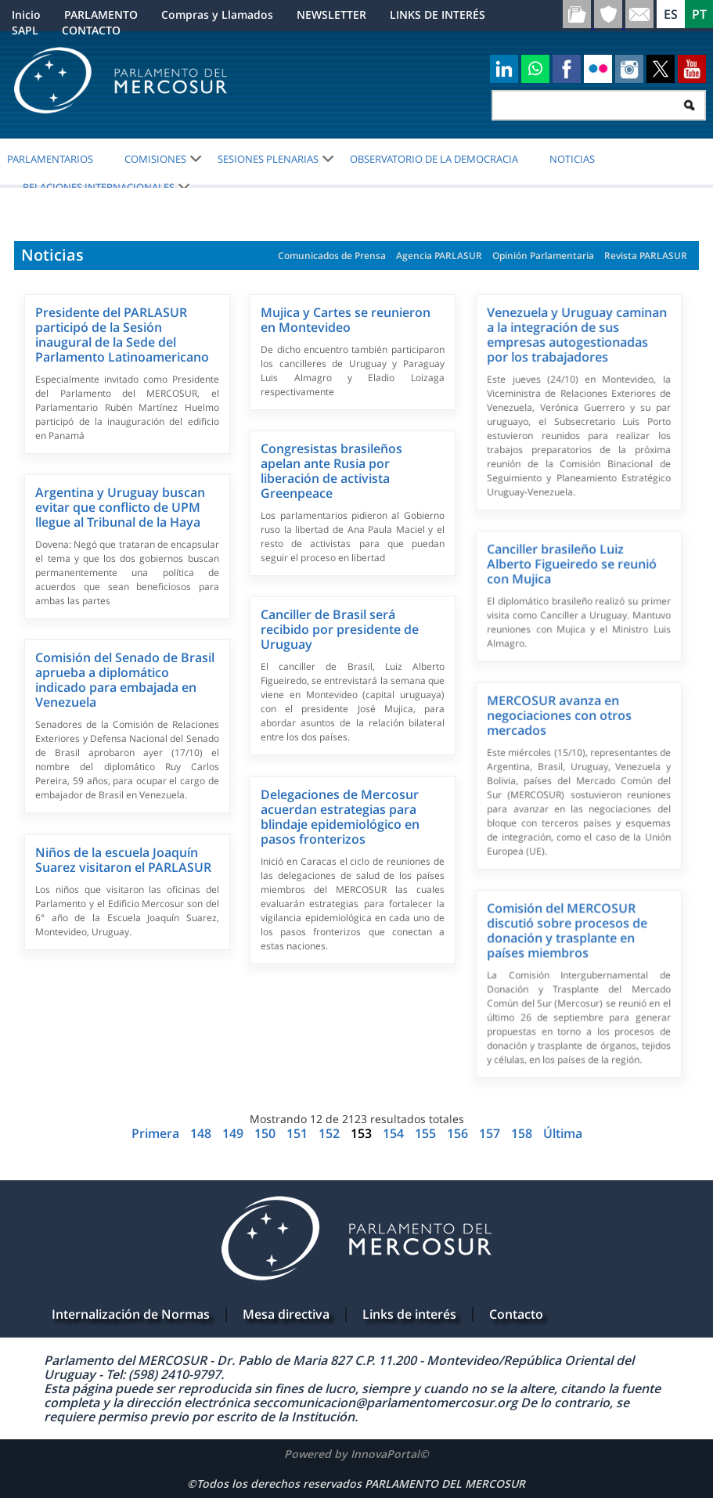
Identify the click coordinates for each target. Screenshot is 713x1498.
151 (298, 1133)
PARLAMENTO (101, 14)
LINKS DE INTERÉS (437, 14)
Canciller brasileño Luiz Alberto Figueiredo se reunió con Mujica (572, 563)
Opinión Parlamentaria (543, 255)
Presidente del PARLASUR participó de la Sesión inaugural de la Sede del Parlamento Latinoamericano (122, 334)
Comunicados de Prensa (332, 255)
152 (331, 1133)
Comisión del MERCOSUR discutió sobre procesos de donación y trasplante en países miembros (567, 930)
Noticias (572, 159)
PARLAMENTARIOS (50, 159)
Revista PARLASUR (645, 255)
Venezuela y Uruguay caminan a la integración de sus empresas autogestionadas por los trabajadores (577, 334)
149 (234, 1133)
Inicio (26, 14)
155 (427, 1133)
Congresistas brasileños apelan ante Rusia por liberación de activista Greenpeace (331, 471)
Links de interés (409, 1314)
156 (459, 1133)
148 (202, 1133)
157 (491, 1133)
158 (523, 1133)
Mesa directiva (286, 1314)
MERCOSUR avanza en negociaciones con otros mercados (559, 715)
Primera (156, 1133)
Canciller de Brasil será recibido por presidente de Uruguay (340, 629)
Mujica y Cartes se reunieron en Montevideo (345, 320)
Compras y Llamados (217, 14)
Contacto (516, 1314)
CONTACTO (91, 30)
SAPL (25, 30)
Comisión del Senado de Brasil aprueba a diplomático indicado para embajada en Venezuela (124, 680)
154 (395, 1133)
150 (266, 1133)
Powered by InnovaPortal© (356, 1453)
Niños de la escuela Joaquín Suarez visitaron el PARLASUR (123, 860)
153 (361, 1133)
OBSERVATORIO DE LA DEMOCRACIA (434, 159)
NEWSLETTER (331, 14)
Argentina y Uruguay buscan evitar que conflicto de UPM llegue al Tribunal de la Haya (120, 507)
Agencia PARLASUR (439, 255)
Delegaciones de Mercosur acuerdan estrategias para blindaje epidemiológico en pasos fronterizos (340, 817)
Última (562, 1133)
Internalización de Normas (131, 1314)
